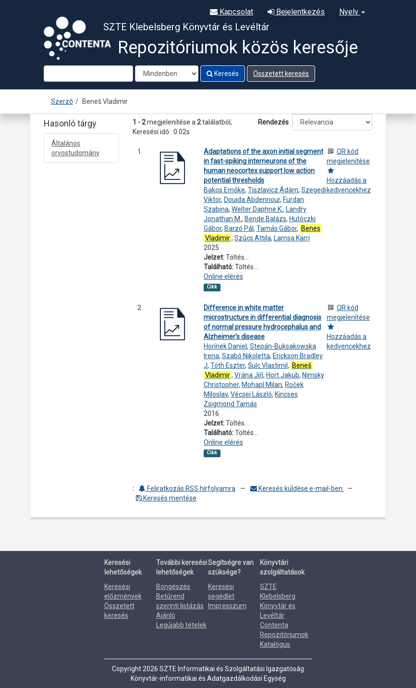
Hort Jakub (282, 375)
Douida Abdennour (252, 199)
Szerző (62, 101)
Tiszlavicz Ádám (273, 190)
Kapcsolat (231, 11)
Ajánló (165, 615)
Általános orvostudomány (75, 148)
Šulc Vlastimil (268, 365)
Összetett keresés (281, 73)
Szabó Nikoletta (246, 356)
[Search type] (166, 73)
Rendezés (273, 122)
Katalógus (275, 644)
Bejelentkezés (296, 11)
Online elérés (223, 276)
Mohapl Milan (262, 384)
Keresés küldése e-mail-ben (297, 488)
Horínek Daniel (225, 346)
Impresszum (227, 606)
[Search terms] (88, 73)
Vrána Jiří (248, 375)
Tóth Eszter (227, 365)
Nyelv (352, 11)
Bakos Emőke (224, 190)
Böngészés (173, 586)
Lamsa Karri (292, 238)
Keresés (223, 73)
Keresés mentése (166, 498)
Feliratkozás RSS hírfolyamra (187, 488)
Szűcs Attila (252, 238)
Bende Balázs (265, 219)
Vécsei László (251, 394)
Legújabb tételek (181, 625)
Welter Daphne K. (257, 209)
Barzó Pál (239, 228)
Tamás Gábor (277, 228)
